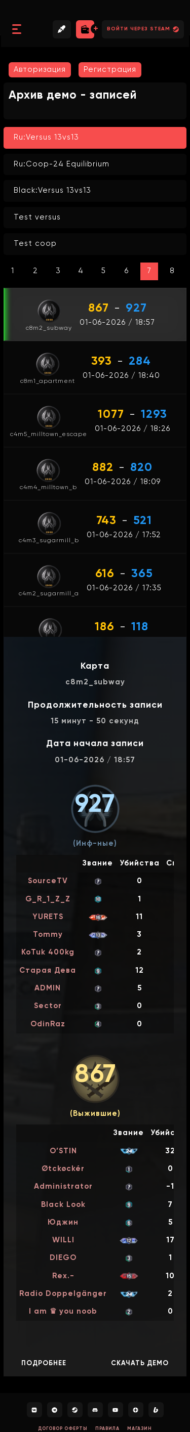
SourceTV (48, 881)
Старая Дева (47, 970)
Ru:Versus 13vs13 (46, 137)
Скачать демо (140, 1363)
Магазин (139, 1428)
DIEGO (63, 1258)
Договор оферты (63, 1428)
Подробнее (43, 1363)
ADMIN (47, 988)
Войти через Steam (143, 29)
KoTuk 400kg (47, 952)
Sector (48, 1006)
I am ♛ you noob (63, 1311)
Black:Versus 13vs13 (52, 190)
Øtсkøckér (63, 1169)
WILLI (63, 1240)
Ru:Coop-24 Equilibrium (61, 164)
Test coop (35, 243)
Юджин (63, 1222)
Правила (107, 1428)
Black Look (63, 1204)
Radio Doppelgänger (63, 1293)
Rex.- (63, 1276)
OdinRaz (47, 1024)
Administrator (63, 1186)
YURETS (47, 917)
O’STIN (63, 1151)
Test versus (37, 217)
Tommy (48, 934)
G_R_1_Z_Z (47, 899)
